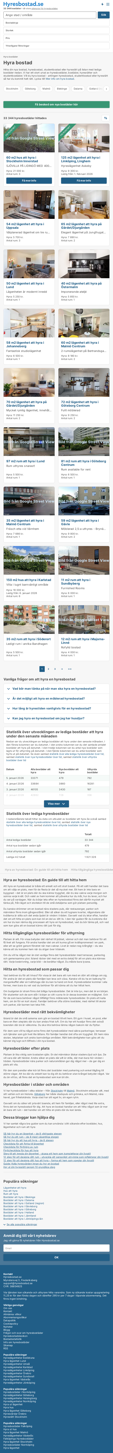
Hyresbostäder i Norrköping (19, 1392)
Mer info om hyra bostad (60, 78)
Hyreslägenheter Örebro (17, 1373)
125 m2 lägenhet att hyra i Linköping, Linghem (80, 159)
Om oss (7, 1308)
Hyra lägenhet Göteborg (17, 1410)
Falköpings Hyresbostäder (18, 1438)
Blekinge (62, 88)
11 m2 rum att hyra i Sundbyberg (75, 581)
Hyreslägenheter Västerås (18, 1435)
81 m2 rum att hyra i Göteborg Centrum (83, 463)
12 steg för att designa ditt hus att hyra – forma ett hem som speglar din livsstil (48, 1160)
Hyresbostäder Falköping (17, 1426)
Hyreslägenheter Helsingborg (20, 1398)
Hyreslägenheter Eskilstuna (18, 1357)
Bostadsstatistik (12, 1339)
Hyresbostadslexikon (15, 1335)
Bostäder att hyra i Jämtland (19, 1215)
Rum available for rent (75, 469)
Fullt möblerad (70, 410)
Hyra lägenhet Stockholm (17, 1441)
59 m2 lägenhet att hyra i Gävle (80, 522)
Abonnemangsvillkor (15, 1317)
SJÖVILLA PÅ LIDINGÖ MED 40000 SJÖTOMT (36, 166)
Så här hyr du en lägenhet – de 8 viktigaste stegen (32, 1133)
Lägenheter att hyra (14, 1187)
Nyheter (8, 1326)
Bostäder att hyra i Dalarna (18, 1200)
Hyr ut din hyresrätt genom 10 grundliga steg (29, 1167)
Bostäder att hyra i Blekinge (19, 1197)
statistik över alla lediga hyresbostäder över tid (77, 753)
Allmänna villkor (12, 1314)
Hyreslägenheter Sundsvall (18, 1376)
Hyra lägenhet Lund (14, 1360)
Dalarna (78, 88)
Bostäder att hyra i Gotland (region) (23, 1203)
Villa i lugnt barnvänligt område (27, 584)
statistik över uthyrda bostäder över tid (65, 825)
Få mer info (29, 180)
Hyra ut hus (10, 1429)
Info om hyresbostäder (16, 1342)
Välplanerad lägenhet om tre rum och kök (34, 232)
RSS (5, 1348)
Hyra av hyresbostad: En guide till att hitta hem (36, 869)
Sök (103, 14)
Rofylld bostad (71, 647)
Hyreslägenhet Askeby (76, 166)
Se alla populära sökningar (22, 1224)
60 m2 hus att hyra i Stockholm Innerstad (22, 159)
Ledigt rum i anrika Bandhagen (27, 643)
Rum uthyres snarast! (20, 466)
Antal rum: (12, 173)
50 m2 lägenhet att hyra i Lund (25, 285)
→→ (70, 669)
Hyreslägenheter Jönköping (19, 1382)
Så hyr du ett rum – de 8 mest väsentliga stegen (31, 1136)
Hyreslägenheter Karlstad (18, 1367)
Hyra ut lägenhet (13, 1404)
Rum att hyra (10, 1193)
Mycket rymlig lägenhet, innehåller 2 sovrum (36, 410)
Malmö (46, 88)
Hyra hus (8, 1407)
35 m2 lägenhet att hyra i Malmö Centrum (25, 522)
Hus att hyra (10, 1190)
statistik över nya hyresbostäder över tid (38, 756)
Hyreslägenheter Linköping (18, 1370)
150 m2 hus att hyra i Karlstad (28, 580)
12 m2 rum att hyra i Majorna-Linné (83, 640)
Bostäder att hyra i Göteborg (19, 1209)
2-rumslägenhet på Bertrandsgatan (84, 351)
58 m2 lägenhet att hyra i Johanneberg (25, 344)
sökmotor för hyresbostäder (44, 8)
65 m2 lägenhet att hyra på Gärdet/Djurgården (81, 225)
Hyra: (9, 170)
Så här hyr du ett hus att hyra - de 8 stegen (28, 1140)
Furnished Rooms (73, 588)
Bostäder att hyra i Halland (18, 1212)
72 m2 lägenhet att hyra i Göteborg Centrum (79, 403)
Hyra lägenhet (11, 1447)
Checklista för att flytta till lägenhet (23, 1143)
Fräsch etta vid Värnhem (22, 529)
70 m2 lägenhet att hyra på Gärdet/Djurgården (26, 403)
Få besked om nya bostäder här (56, 104)
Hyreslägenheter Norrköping (19, 1401)
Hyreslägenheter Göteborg (18, 1395)
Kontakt (7, 1311)
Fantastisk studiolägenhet (23, 351)
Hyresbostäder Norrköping (18, 1444)
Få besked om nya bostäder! (102, 4)
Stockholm (12, 88)
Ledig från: (67, 173)
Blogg (6, 1329)
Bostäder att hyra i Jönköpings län (23, 1218)
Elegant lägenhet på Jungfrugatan (84, 232)
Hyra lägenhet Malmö (15, 1432)
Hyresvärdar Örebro (14, 1413)
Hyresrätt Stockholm (15, 1416)
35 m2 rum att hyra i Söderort (28, 639)
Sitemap (8, 1345)
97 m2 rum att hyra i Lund (25, 461)
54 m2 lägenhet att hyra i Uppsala (25, 225)
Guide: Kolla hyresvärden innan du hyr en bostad (31, 1163)
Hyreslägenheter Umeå (16, 1363)
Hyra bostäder (10, 57)
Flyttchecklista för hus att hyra (20, 1150)
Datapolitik (9, 1320)
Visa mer (54, 803)
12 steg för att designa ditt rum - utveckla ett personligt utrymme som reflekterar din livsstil (55, 1157)
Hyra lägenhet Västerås (16, 1379)
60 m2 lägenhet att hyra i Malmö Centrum (80, 344)
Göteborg (30, 88)
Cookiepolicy (10, 1323)
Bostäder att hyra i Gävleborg (20, 1206)
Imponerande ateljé (74, 291)
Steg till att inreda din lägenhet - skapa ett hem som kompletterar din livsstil (47, 1153)
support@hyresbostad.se (17, 1283)
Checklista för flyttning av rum (20, 1146)
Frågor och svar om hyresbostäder (23, 1332)
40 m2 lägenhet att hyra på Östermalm (81, 285)
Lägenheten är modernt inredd (26, 291)
